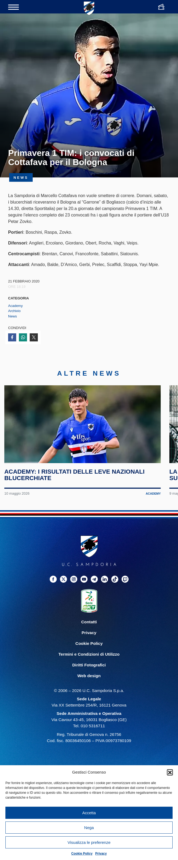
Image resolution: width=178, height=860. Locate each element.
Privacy (101, 853)
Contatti (89, 625)
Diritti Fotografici (89, 668)
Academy (15, 306)
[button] (170, 772)
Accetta (89, 812)
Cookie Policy (82, 853)
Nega (89, 827)
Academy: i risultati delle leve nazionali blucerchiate (74, 478)
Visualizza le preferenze (89, 842)
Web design (88, 679)
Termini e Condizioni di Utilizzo (88, 658)
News (12, 316)
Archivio (14, 311)
